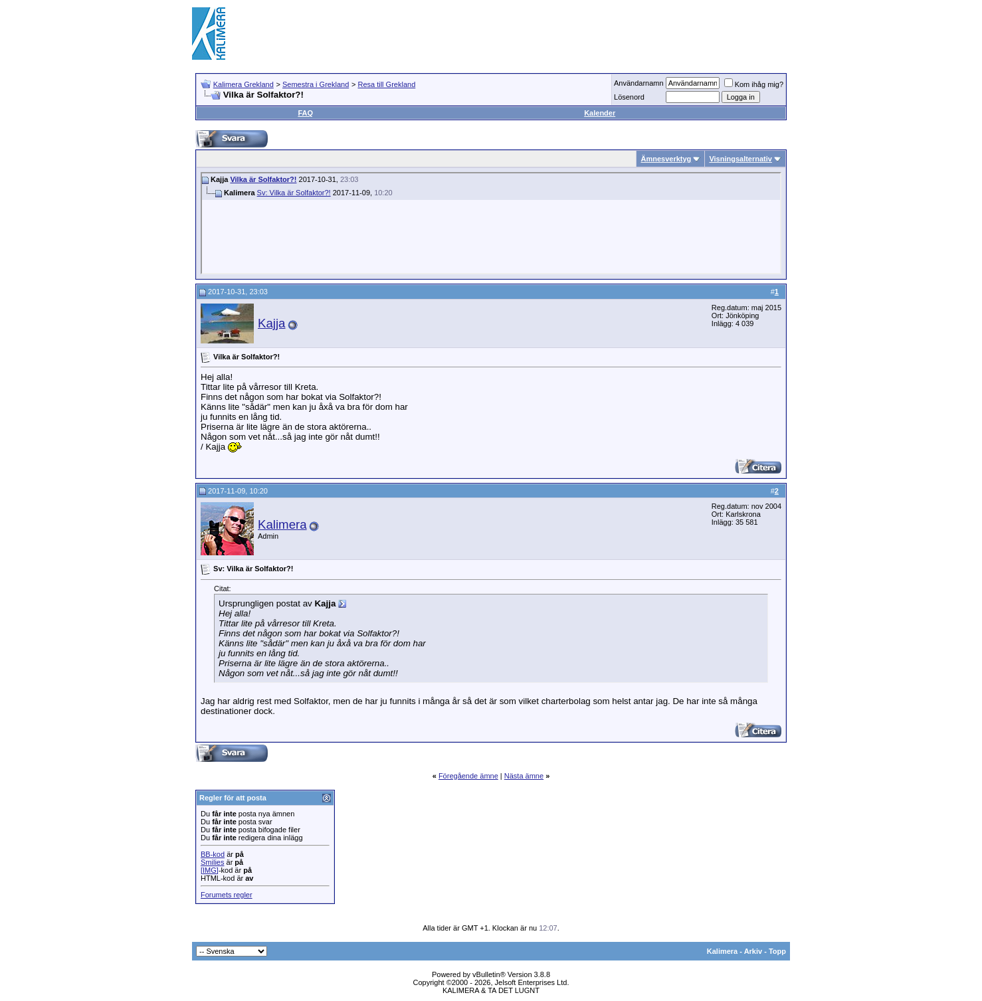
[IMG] (210, 870)
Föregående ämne (468, 776)
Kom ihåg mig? (753, 84)
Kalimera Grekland (243, 84)
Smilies (212, 862)
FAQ (305, 113)
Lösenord (629, 97)
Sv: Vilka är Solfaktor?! (294, 193)
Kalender (599, 113)
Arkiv (753, 951)
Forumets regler (226, 895)
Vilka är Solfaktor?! (263, 179)
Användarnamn (639, 83)
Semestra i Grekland (315, 84)
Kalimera (282, 524)
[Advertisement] (548, 33)
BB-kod (213, 854)
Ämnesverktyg (665, 159)
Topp (777, 951)
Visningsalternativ (740, 159)
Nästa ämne (523, 776)
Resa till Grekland (386, 84)
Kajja (272, 323)
